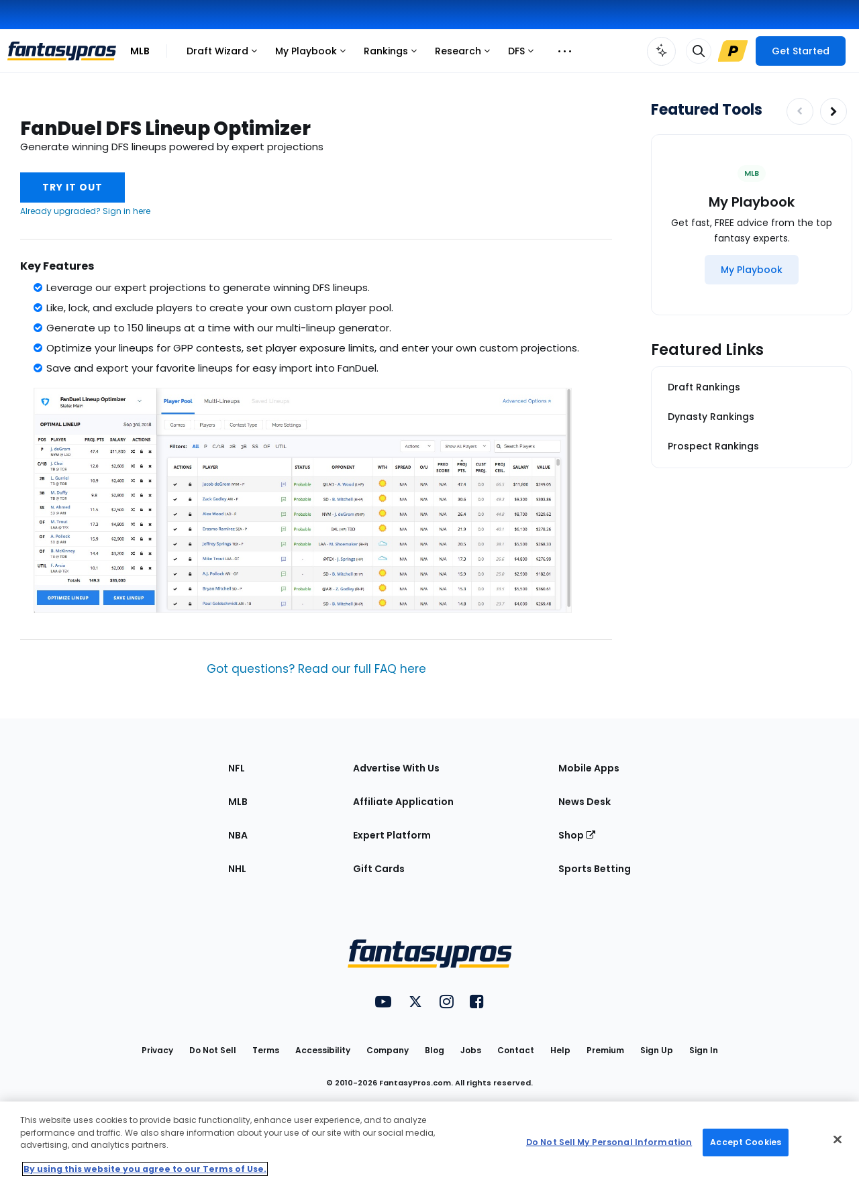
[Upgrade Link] (733, 51)
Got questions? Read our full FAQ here (316, 669)
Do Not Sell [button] (212, 1050)
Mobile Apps (588, 768)
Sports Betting (594, 868)
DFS (524, 54)
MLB (140, 51)
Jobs (470, 1050)
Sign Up (656, 1050)
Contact (515, 1050)
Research (465, 54)
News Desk (584, 801)
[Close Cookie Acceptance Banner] (837, 1139)
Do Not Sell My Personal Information (609, 1142)
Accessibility (322, 1050)
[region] (429, 1142)
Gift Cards (379, 868)
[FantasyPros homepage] (61, 51)
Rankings (393, 54)
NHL (237, 868)
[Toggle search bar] (699, 51)
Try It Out (72, 187)
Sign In (703, 1050)
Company (387, 1050)
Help (560, 1050)
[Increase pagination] (833, 111)
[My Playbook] (752, 269)
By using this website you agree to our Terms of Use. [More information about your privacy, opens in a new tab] (144, 1169)
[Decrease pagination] (800, 111)
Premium (605, 1050)
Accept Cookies (745, 1142)
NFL (236, 768)
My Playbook (313, 54)
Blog (434, 1050)
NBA (238, 835)
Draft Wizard (225, 54)
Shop (576, 835)
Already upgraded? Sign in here (85, 211)
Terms (265, 1050)
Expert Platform (392, 835)
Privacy (157, 1050)
